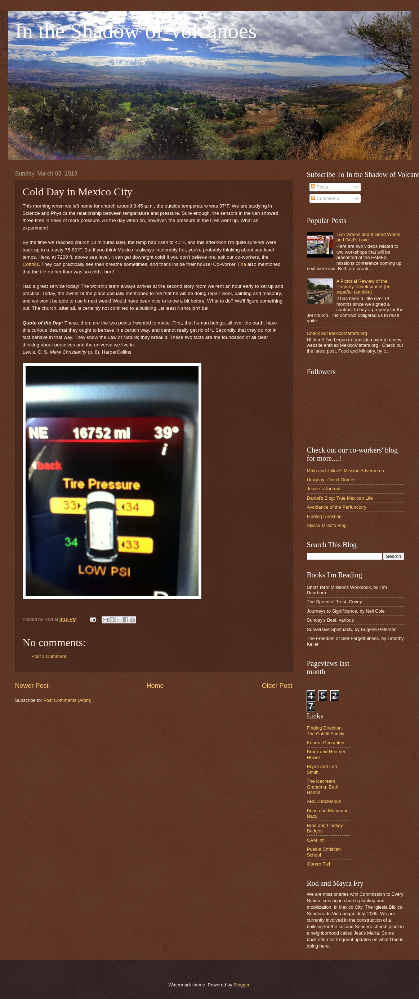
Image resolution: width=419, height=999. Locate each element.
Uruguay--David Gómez (331, 479)
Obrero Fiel (318, 864)
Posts (319, 187)
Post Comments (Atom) (67, 700)
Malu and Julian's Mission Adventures (345, 470)
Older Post (277, 685)
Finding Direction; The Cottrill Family (325, 730)
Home (155, 685)
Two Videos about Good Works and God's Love (368, 237)
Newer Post (32, 685)
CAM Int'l (316, 840)
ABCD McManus (324, 801)
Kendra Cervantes (325, 742)
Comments (325, 198)
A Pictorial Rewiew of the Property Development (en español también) (363, 286)
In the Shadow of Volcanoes (136, 31)
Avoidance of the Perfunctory (336, 507)
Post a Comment (49, 656)
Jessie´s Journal (323, 488)
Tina (241, 264)
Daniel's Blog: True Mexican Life (340, 498)
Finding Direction (324, 516)
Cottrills (31, 264)
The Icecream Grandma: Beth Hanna (322, 786)
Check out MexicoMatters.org (337, 333)
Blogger (241, 984)
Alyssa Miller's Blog (327, 525)
